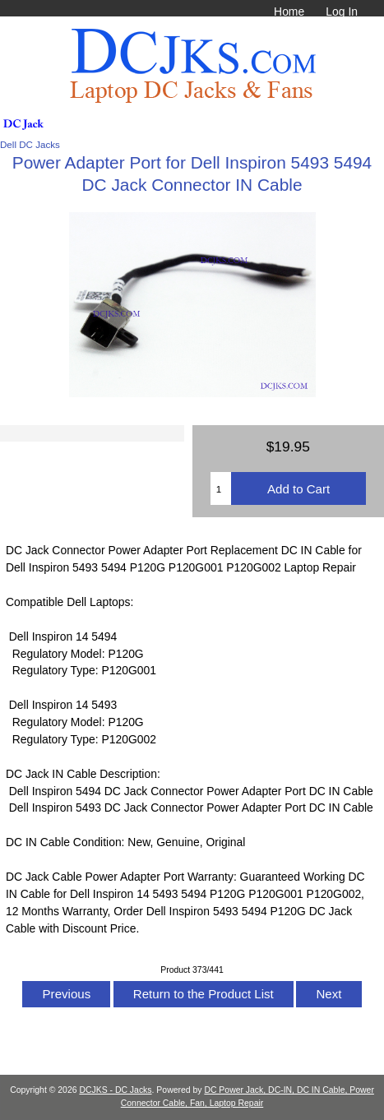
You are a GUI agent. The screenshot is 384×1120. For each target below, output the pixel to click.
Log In (342, 11)
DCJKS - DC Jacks (115, 1090)
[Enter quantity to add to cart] (221, 488)
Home (289, 11)
